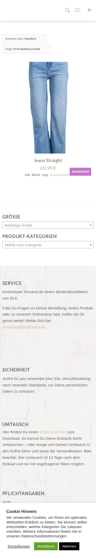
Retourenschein (52, 432)
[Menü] (77, 10)
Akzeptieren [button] (46, 546)
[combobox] (47, 225)
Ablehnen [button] (69, 546)
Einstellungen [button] (19, 546)
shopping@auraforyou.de (24, 327)
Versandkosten (60, 175)
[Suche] (65, 10)
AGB (6, 502)
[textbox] (48, 225)
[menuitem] (65, 10)
